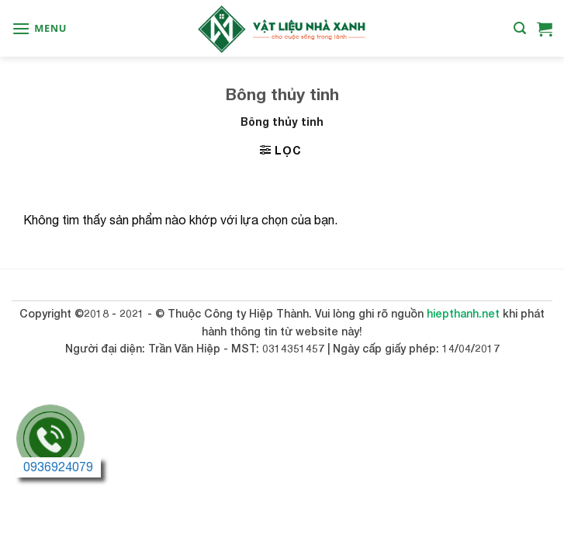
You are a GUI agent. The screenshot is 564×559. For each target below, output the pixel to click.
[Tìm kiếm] (520, 28)
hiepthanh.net (463, 313)
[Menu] (39, 28)
